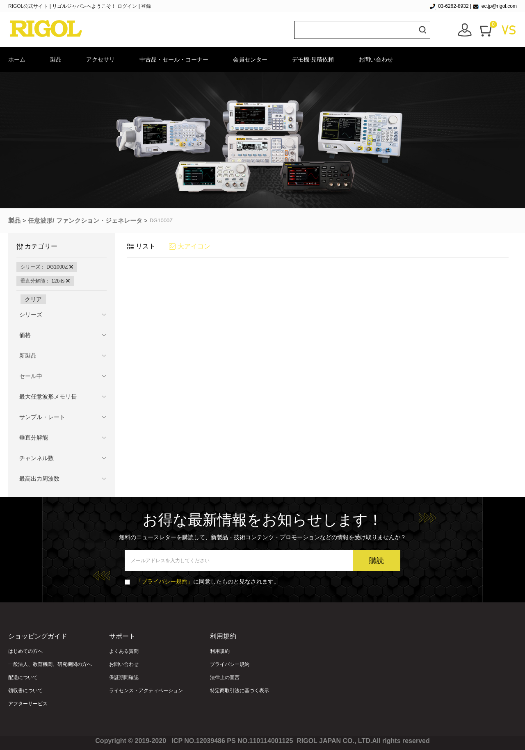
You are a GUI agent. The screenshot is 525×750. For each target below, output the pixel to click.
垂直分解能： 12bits (45, 281)
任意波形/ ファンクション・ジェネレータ (85, 220)
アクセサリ (100, 59)
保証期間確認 (124, 677)
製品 (56, 59)
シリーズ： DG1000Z (47, 267)
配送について (23, 677)
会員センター (250, 59)
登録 (146, 6)
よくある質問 (124, 651)
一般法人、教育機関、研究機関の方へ (50, 664)
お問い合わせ (375, 59)
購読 (376, 560)
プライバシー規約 (229, 664)
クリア (33, 299)
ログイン (127, 6)
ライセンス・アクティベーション (146, 690)
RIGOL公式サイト (29, 6)
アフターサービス (28, 704)
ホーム (16, 59)
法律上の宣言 (225, 677)
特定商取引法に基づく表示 (239, 690)
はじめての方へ (25, 651)
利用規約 (220, 651)
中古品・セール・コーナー (173, 59)
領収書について (25, 690)
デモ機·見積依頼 (313, 59)
